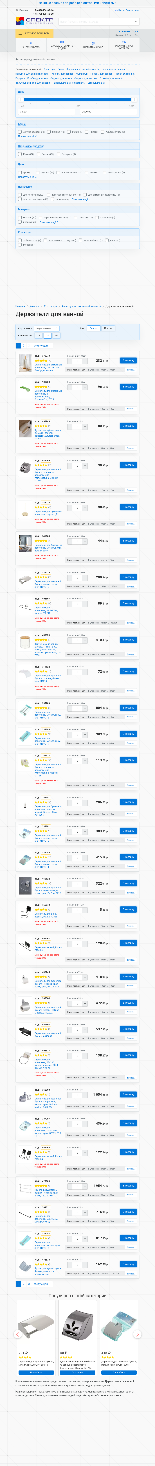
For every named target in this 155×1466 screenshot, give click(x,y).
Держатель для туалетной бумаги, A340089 (46, 1062)
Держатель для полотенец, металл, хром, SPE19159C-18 (47, 706)
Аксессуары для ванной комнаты (81, 261)
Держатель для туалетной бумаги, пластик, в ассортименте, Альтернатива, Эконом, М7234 (46, 441)
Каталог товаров (34, 33)
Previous (18, 1379)
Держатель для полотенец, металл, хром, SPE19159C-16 (47, 1285)
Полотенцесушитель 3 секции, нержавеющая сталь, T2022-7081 (48, 1230)
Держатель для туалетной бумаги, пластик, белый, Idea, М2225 (47, 667)
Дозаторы (49, 69)
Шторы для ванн (97, 82)
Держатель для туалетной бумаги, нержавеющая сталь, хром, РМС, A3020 (47, 1002)
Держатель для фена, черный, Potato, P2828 (48, 930)
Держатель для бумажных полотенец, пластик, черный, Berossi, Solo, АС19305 (48, 811)
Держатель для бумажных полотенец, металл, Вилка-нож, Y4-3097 (48, 523)
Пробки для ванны (37, 78)
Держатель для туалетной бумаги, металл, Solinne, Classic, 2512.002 (46, 1033)
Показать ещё (27, 136)
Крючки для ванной (62, 73)
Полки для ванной (125, 73)
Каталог (34, 261)
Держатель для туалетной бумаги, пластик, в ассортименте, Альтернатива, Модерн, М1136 (46, 766)
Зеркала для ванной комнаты (82, 69)
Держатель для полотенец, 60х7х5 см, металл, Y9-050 (48, 1257)
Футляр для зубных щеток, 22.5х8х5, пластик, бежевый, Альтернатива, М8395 (48, 397)
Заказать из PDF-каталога (124, 45)
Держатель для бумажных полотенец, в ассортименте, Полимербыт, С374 (48, 356)
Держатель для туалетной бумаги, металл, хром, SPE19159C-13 (46, 841)
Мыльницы (82, 73)
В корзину (128, 315)
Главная (21, 10)
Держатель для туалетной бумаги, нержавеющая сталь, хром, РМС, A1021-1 (47, 903)
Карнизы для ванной (113, 69)
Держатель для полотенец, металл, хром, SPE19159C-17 (47, 734)
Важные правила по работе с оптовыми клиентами (77, 3)
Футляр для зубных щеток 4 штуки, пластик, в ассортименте (46, 1314)
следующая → (42, 300)
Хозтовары (51, 261)
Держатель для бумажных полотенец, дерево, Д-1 (48, 484)
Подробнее (36, 1417)
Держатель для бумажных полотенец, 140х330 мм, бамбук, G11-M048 (48, 325)
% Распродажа (31, 45)
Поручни (20, 78)
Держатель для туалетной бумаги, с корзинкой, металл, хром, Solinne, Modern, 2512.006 (47, 1134)
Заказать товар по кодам (62, 45)
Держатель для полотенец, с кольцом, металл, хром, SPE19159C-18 (48, 1166)
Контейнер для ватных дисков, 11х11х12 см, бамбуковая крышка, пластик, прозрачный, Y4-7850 (48, 635)
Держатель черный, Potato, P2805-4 (47, 1194)
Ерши (61, 69)
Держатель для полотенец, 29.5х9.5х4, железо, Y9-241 (48, 594)
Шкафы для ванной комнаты (69, 82)
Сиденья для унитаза (85, 78)
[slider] (21, 99)
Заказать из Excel (93, 45)
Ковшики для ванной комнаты (32, 73)
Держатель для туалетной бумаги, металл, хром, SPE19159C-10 (46, 564)
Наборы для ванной (102, 73)
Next (137, 1379)
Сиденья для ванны (61, 78)
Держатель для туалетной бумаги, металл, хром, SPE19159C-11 (46, 872)
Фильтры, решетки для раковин (33, 82)
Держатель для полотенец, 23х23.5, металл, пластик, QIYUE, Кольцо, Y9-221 (48, 1091)
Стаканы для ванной (111, 78)
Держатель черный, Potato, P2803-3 (47, 965)
